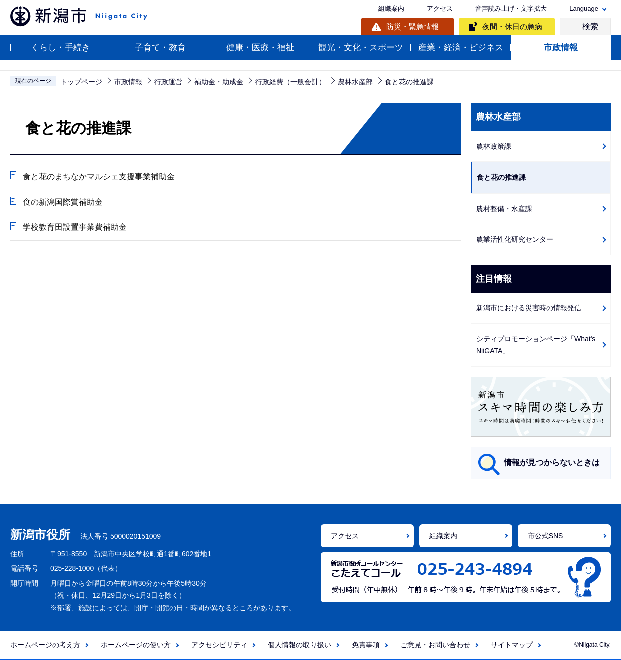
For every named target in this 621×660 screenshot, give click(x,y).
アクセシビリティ (219, 645)
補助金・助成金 (218, 82)
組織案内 (391, 8)
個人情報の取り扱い (299, 645)
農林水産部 (355, 82)
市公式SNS (545, 536)
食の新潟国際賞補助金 (63, 202)
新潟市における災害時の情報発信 (528, 308)
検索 (590, 26)
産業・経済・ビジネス (460, 47)
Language (583, 8)
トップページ (81, 82)
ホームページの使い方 (136, 645)
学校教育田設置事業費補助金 (75, 227)
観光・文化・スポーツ (360, 47)
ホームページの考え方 (45, 645)
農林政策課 (493, 146)
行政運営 (168, 82)
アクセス (440, 8)
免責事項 (366, 645)
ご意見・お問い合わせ (435, 645)
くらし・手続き (60, 47)
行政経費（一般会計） (290, 82)
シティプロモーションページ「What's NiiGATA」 (535, 345)
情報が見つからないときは (552, 462)
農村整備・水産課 (504, 209)
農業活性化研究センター (514, 239)
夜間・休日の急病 (512, 26)
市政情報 (561, 47)
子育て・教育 (160, 47)
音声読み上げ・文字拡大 (511, 8)
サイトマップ (512, 645)
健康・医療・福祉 (260, 47)
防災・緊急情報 (412, 26)
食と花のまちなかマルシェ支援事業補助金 (99, 176)
